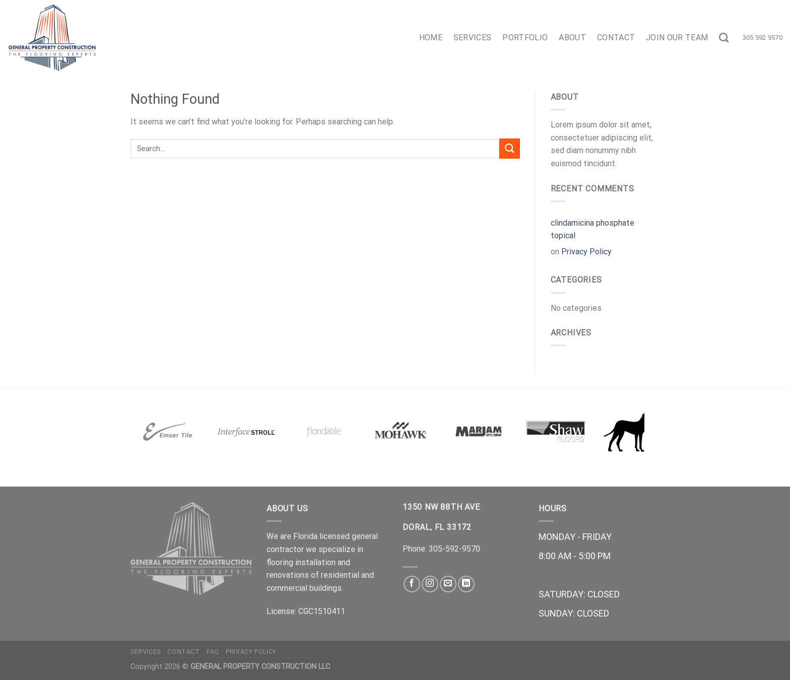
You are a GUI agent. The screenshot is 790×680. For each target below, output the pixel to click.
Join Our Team (677, 37)
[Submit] (509, 148)
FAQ (213, 651)
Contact (616, 37)
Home (430, 37)
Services (472, 37)
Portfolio (525, 37)
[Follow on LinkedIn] (466, 584)
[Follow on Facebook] (412, 584)
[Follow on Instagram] (430, 584)
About (572, 37)
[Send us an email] (448, 584)
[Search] (724, 37)
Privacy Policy (586, 251)
